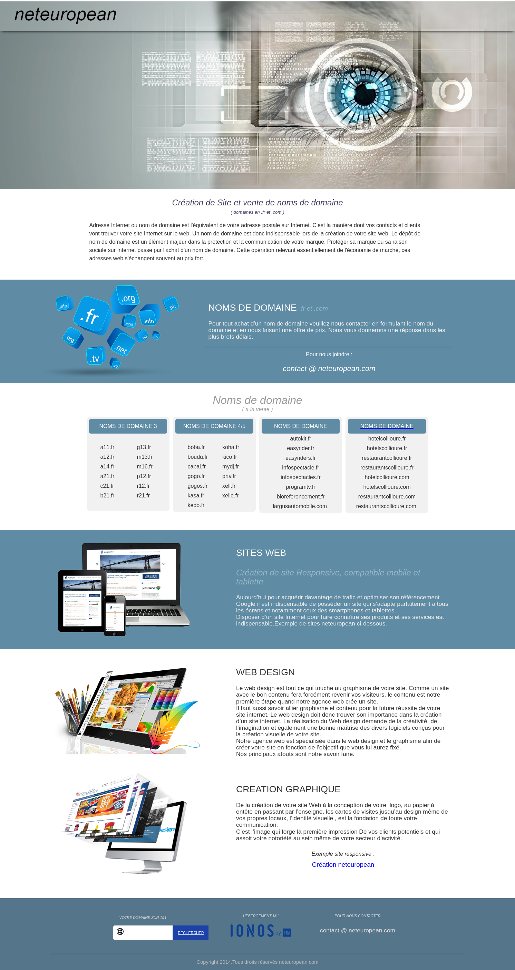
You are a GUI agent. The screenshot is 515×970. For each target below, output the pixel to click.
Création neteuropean (343, 864)
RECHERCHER (191, 933)
